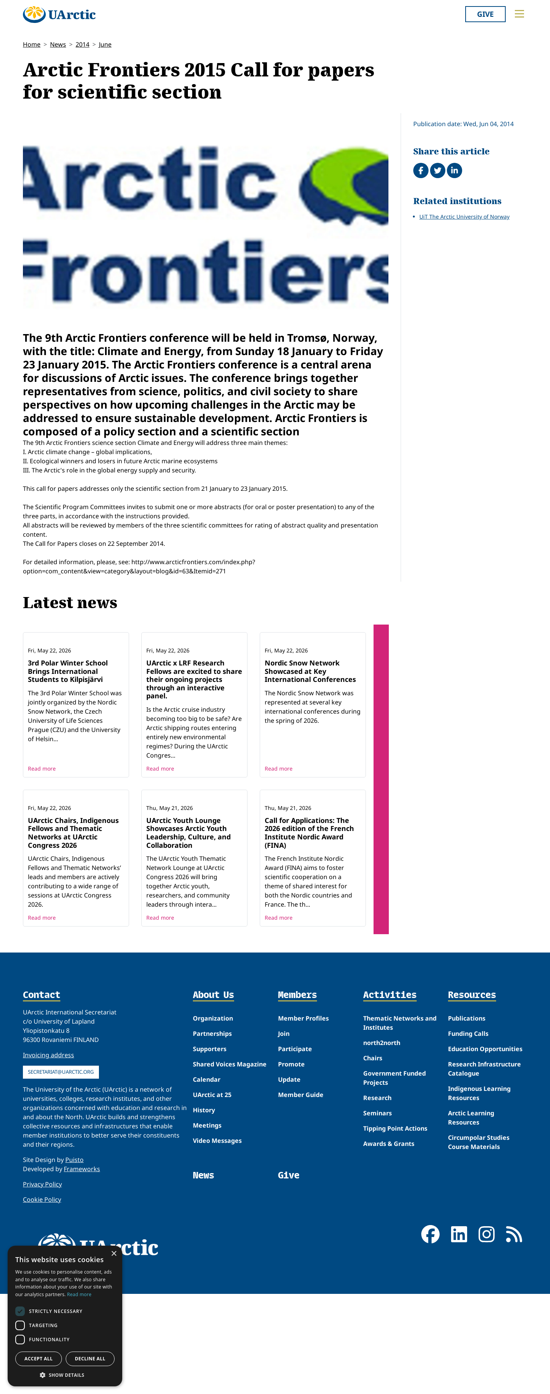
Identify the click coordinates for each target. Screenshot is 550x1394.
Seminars (377, 1213)
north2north (381, 1143)
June (105, 44)
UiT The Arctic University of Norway (464, 216)
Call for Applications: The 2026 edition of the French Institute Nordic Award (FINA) (309, 933)
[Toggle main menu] (519, 13)
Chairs (372, 1158)
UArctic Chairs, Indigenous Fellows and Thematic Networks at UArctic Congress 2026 (73, 933)
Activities (390, 1096)
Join (284, 1134)
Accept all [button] (38, 1358)
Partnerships (212, 1134)
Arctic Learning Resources (471, 1218)
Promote (291, 1164)
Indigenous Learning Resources (479, 1194)
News (58, 44)
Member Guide (301, 1195)
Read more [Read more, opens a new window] (79, 1294)
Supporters (209, 1149)
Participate (295, 1149)
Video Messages (217, 1241)
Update (289, 1180)
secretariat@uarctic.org (61, 1172)
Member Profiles (303, 1119)
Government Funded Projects (394, 1178)
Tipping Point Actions (395, 1229)
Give (485, 14)
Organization (213, 1119)
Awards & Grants (388, 1244)
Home (31, 44)
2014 (82, 44)
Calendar (206, 1180)
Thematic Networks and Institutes (400, 1123)
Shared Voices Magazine (230, 1164)
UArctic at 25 (212, 1195)
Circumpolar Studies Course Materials (479, 1242)
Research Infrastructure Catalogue (484, 1169)
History (204, 1210)
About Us (213, 1096)
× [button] (113, 1254)
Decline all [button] (90, 1358)
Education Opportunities (485, 1149)
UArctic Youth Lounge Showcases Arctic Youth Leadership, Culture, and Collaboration (188, 933)
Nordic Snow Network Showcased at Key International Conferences (310, 721)
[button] (65, 1375)
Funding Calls (468, 1134)
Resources (472, 1096)
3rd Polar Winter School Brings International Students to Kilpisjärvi (68, 721)
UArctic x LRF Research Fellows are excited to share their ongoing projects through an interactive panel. (194, 729)
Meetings (207, 1226)
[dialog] (65, 1316)
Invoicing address (48, 1155)
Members (297, 1096)
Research (377, 1198)
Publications (466, 1119)
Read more (42, 818)
